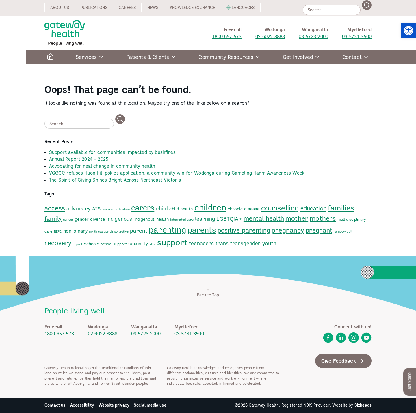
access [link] (54, 208)
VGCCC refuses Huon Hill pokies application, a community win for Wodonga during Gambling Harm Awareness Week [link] (176, 173)
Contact (352, 57)
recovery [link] (57, 243)
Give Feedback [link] (343, 361)
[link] (408, 30)
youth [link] (269, 243)
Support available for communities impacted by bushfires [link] (112, 152)
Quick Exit (410, 381)
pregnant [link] (319, 230)
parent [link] (138, 230)
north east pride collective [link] (108, 231)
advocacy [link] (78, 208)
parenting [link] (167, 229)
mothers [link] (323, 218)
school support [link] (114, 244)
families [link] (341, 207)
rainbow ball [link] (343, 231)
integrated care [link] (181, 220)
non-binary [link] (75, 231)
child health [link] (181, 209)
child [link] (162, 208)
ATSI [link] (97, 208)
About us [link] (59, 7)
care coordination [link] (116, 209)
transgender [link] (245, 243)
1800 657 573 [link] (227, 36)
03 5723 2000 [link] (313, 36)
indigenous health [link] (151, 219)
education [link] (313, 208)
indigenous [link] (119, 219)
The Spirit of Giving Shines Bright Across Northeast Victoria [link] (115, 180)
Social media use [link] (150, 405)
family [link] (53, 219)
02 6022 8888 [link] (270, 36)
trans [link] (222, 243)
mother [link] (296, 218)
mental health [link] (264, 218)
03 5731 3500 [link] (357, 36)
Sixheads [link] (363, 405)
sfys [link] (152, 244)
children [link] (210, 207)
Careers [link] (127, 7)
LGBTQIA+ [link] (229, 218)
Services (86, 57)
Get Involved (298, 57)
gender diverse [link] (90, 219)
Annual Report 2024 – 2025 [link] (78, 159)
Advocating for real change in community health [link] (102, 166)
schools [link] (91, 243)
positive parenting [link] (244, 230)
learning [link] (205, 219)
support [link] (172, 242)
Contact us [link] (55, 405)
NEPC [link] (58, 231)
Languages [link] (243, 7)
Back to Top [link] (208, 293)
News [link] (153, 7)
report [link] (77, 244)
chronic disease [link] (243, 209)
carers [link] (142, 207)
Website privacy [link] (114, 405)
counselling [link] (280, 207)
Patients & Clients (147, 57)
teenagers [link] (201, 243)
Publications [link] (94, 7)
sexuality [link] (138, 243)
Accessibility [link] (82, 405)
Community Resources (225, 57)
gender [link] (68, 220)
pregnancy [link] (288, 230)
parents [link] (202, 230)
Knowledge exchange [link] (192, 7)
